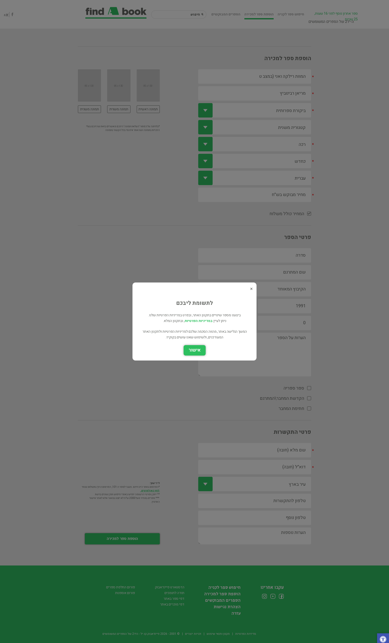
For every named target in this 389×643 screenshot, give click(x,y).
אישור (195, 350)
